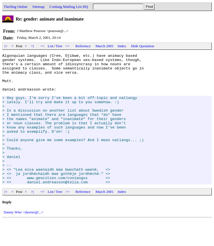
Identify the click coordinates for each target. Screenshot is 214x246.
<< (43, 46)
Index (122, 46)
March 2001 (104, 46)
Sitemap (38, 6)
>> (68, 46)
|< (6, 46)
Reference (83, 46)
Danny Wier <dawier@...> (24, 238)
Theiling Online (16, 6)
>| (32, 46)
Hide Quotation (142, 46)
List (51, 46)
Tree (59, 46)
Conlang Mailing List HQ (68, 6)
